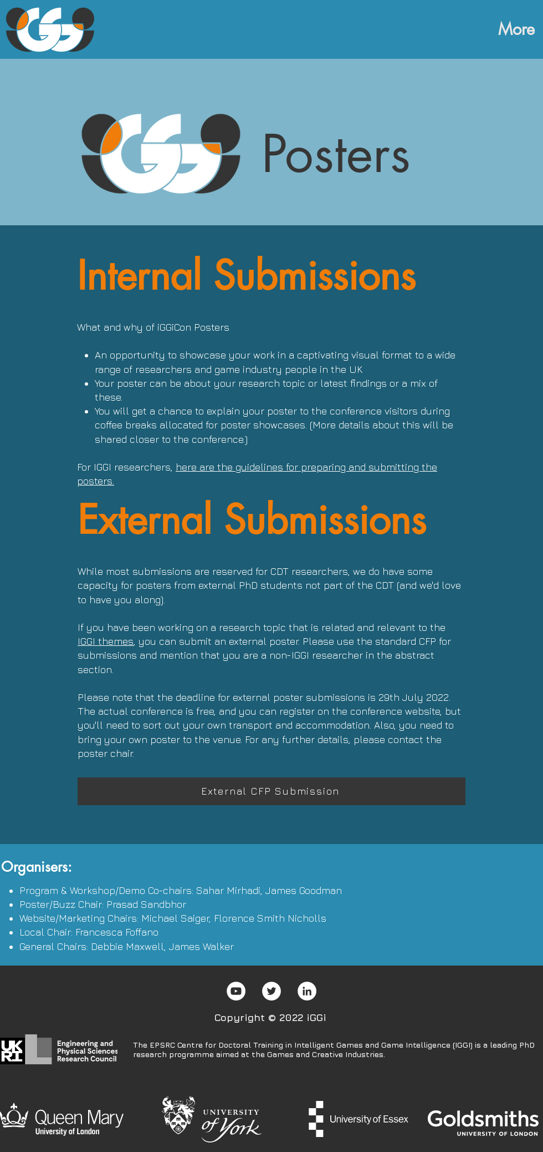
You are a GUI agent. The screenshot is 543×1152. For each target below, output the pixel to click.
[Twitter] (271, 991)
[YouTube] (236, 991)
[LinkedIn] (307, 991)
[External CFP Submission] (271, 791)
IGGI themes (106, 641)
